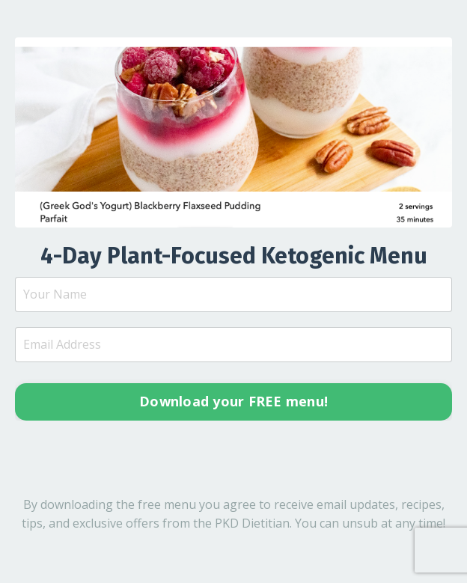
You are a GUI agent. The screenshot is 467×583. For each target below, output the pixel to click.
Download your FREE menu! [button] (233, 401)
